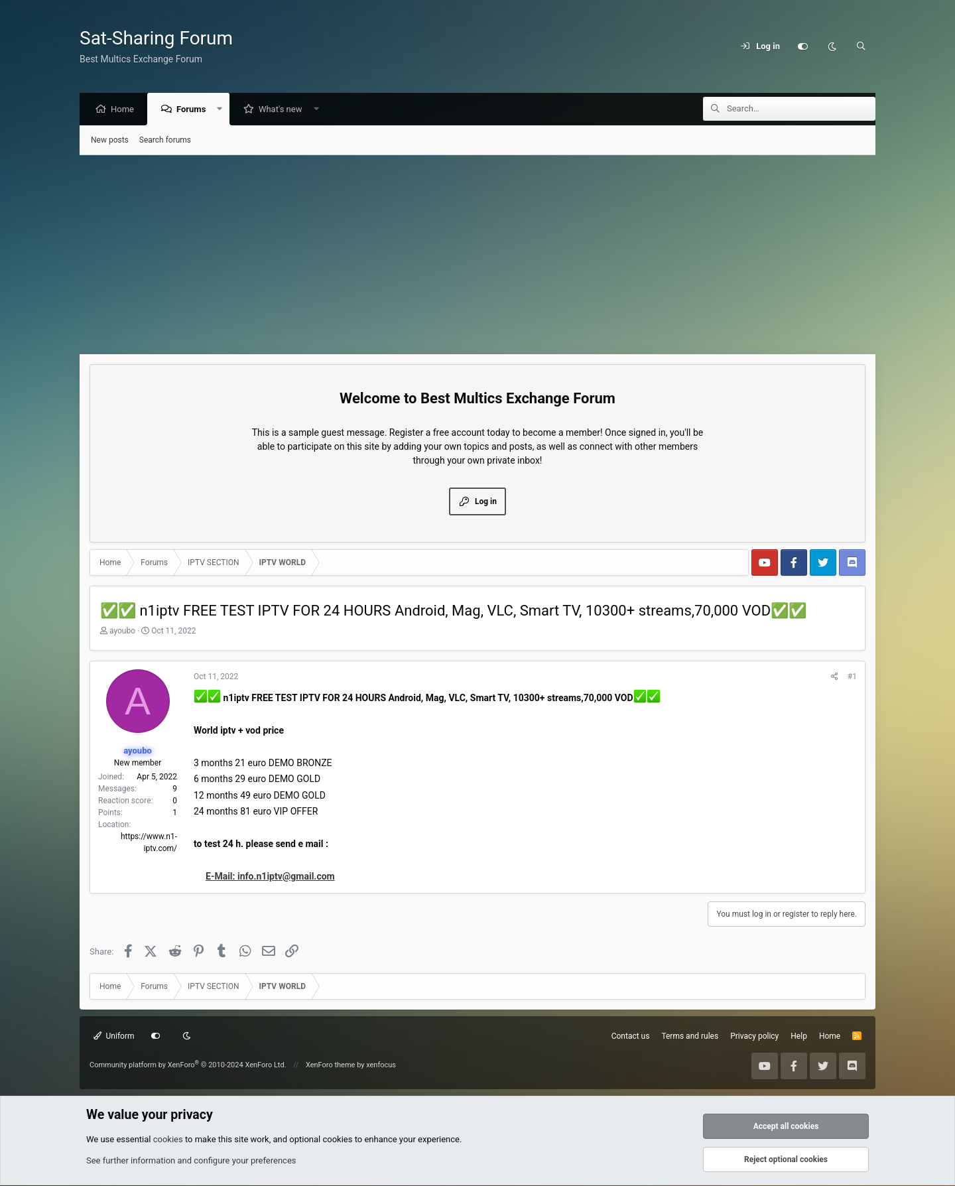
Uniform (114, 1036)
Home (125, 110)
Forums (194, 110)
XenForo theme (330, 1065)
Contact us (630, 1036)
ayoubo (122, 631)
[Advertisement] (477, 255)
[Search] (860, 46)
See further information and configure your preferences (191, 1161)
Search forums (165, 140)
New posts (110, 140)
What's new (284, 110)
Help (799, 1036)
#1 (852, 677)
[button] (223, 110)
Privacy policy (754, 1036)
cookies (168, 1140)
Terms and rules (689, 1036)
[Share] (834, 677)
